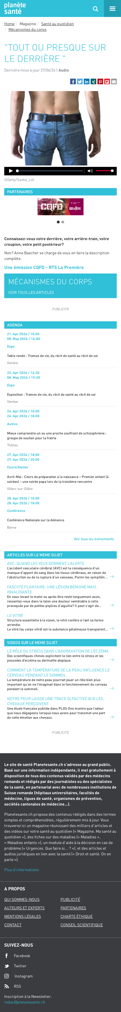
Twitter (15, 966)
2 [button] (62, 222)
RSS (12, 986)
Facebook (17, 956)
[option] (60, 206)
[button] (73, 81)
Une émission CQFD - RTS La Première (44, 267)
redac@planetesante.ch (24, 1002)
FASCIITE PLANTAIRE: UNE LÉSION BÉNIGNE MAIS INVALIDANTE (51, 589)
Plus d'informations (21, 869)
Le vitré (15, 615)
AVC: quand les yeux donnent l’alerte (45, 563)
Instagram (18, 976)
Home (9, 23)
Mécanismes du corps (28, 29)
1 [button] (58, 222)
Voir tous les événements (94, 539)
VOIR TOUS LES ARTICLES (31, 292)
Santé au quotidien (57, 23)
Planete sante (14, 8)
